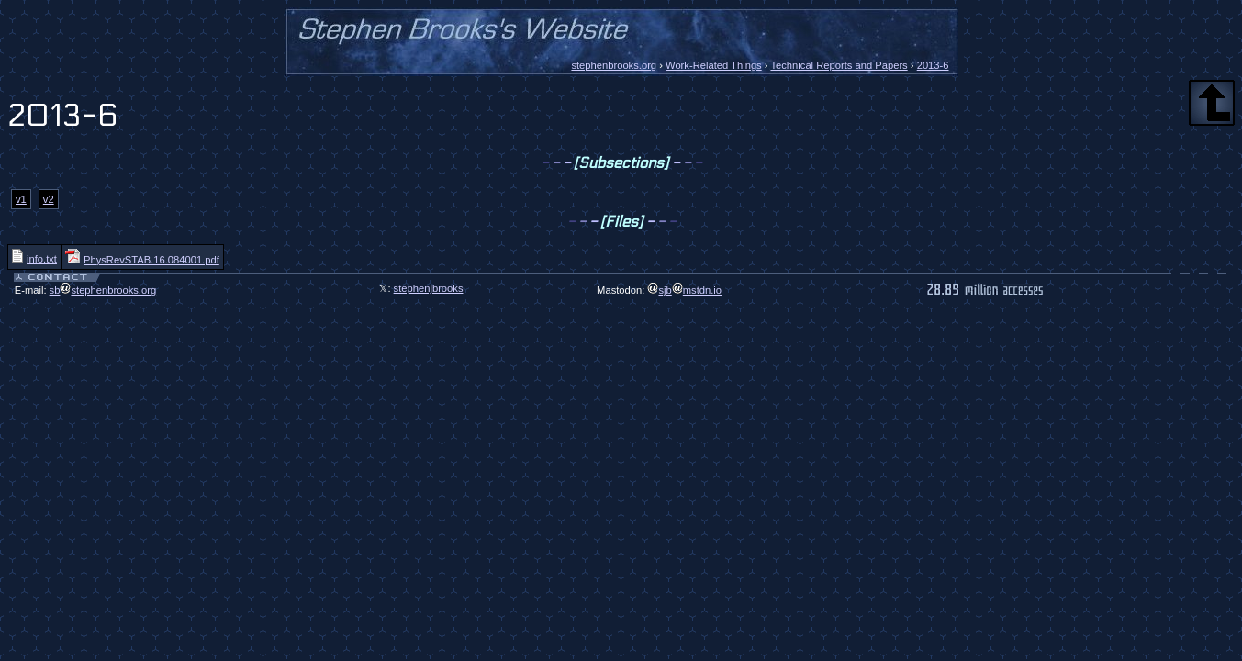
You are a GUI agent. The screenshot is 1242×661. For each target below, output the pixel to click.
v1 (21, 199)
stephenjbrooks (429, 288)
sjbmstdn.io (684, 290)
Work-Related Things (714, 65)
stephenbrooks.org (613, 65)
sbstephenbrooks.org (103, 290)
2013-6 (933, 65)
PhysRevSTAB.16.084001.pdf (142, 259)
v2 (48, 199)
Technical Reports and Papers (838, 65)
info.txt (34, 258)
